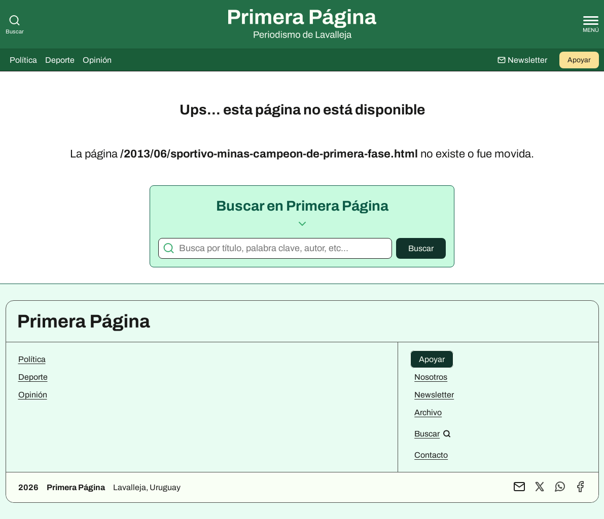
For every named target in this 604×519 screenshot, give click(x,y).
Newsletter (434, 394)
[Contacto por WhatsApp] (560, 487)
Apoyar (579, 60)
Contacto (431, 455)
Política (23, 60)
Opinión (97, 60)
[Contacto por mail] (519, 487)
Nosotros (430, 377)
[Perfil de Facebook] (580, 487)
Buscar (421, 248)
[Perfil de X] (540, 487)
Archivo (428, 412)
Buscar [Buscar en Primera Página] (15, 24)
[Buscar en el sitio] (432, 433)
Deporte (60, 60)
